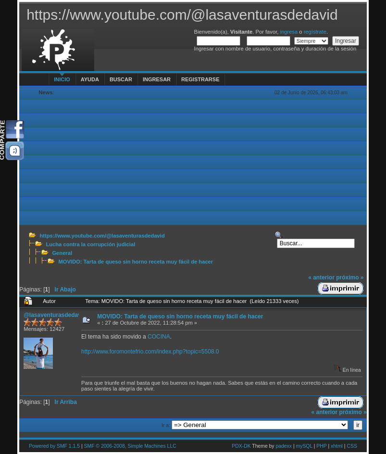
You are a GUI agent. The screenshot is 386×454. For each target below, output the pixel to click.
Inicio (62, 79)
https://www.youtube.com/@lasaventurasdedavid (101, 236)
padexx (283, 446)
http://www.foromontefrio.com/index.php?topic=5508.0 (150, 351)
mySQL (304, 446)
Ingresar (157, 79)
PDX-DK (241, 446)
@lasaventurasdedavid (55, 315)
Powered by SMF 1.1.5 (54, 446)
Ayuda (90, 79)
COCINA (159, 336)
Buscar (121, 79)
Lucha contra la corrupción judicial (90, 244)
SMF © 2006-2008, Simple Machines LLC (130, 446)
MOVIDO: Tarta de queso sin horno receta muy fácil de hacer (135, 262)
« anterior (321, 277)
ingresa (289, 32)
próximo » (349, 277)
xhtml (337, 446)
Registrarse (200, 79)
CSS (352, 446)
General (62, 253)
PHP (321, 446)
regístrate (315, 32)
